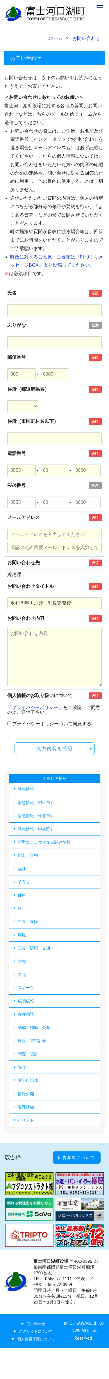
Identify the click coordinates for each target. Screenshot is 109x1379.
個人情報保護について (36, 1339)
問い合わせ (35, 1324)
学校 (22, 961)
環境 (22, 935)
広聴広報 (26, 1001)
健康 (22, 895)
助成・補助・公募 (34, 1027)
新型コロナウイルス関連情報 (44, 842)
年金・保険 (28, 921)
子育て (24, 882)
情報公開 (26, 1093)
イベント (26, 1120)
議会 (22, 1067)
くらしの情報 (54, 778)
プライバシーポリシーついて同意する (51, 724)
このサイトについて (36, 1331)
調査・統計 (28, 1053)
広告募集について (76, 1157)
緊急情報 (26, 789)
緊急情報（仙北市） (36, 815)
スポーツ (26, 987)
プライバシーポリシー (35, 707)
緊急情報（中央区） (36, 829)
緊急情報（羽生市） (36, 802)
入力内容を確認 (54, 748)
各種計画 (26, 1106)
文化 (22, 974)
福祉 (22, 868)
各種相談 (26, 1014)
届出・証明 (28, 855)
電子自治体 (28, 1080)
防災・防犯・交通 (34, 948)
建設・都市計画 (32, 1040)
